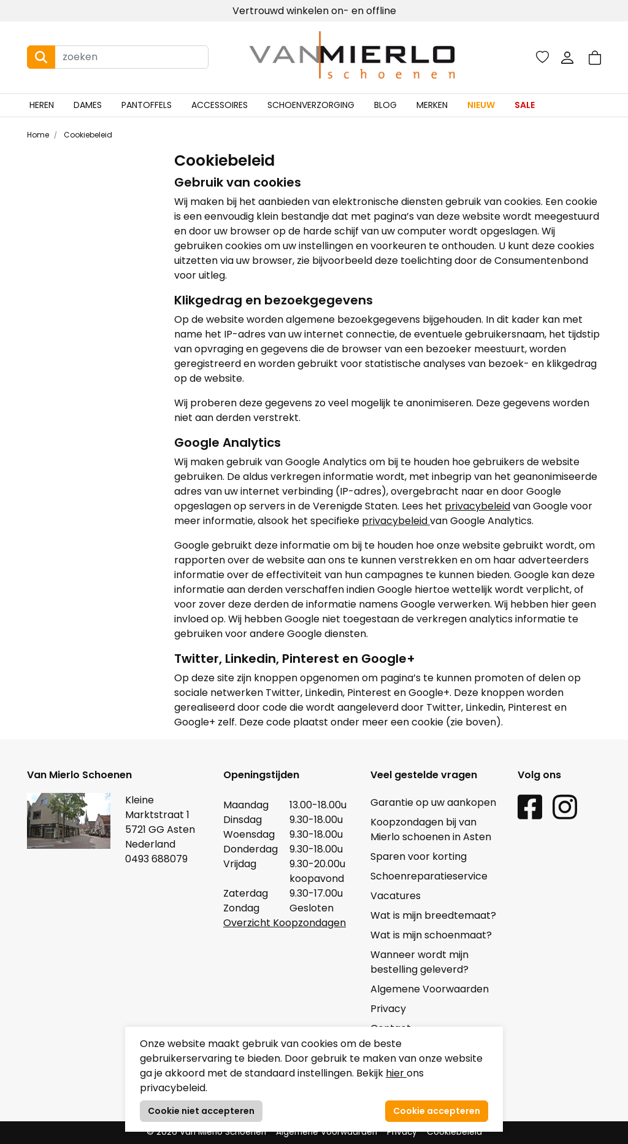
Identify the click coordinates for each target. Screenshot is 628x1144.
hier (396, 1073)
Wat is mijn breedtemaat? (433, 915)
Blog (385, 105)
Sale (525, 105)
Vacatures (395, 896)
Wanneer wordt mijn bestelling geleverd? (419, 962)
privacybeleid (477, 506)
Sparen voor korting (418, 856)
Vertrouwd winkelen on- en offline (314, 11)
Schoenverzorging (310, 105)
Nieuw (481, 105)
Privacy (388, 1009)
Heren (41, 105)
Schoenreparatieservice (429, 876)
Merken (432, 105)
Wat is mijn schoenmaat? (431, 935)
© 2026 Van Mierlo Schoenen (206, 1132)
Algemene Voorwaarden (429, 989)
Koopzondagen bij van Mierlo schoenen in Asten (430, 829)
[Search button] (41, 57)
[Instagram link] (565, 806)
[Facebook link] (530, 806)
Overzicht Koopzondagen (284, 923)
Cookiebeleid (87, 134)
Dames (88, 105)
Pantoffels (146, 105)
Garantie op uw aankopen (433, 802)
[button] (595, 57)
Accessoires (219, 105)
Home (38, 134)
